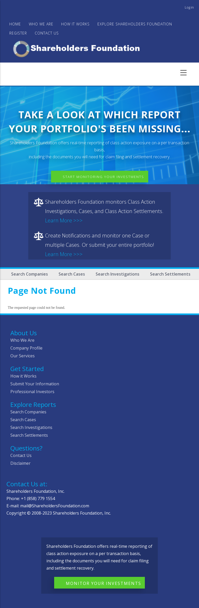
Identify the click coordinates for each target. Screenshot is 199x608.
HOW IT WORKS (75, 24)
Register (18, 33)
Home (15, 24)
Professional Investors (32, 391)
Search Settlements (170, 274)
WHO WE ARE (41, 24)
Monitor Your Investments (103, 583)
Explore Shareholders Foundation (134, 24)
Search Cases (72, 274)
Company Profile (26, 348)
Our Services (22, 356)
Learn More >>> (64, 220)
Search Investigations (117, 274)
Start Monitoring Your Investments (103, 176)
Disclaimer (20, 463)
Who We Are (22, 340)
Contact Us (47, 33)
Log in (189, 7)
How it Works (23, 376)
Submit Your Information (34, 384)
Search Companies (29, 274)
